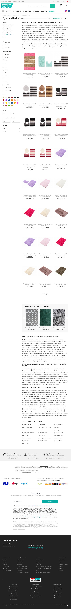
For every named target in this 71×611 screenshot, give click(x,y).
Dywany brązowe (58, 427)
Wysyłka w (6, 1)
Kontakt (62, 1)
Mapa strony (39, 566)
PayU (58, 482)
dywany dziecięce (7, 32)
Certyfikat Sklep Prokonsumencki (44, 568)
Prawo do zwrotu (18, 1)
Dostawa (19, 573)
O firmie (52, 1)
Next (67, 321)
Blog (58, 1)
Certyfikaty (38, 573)
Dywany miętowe (58, 438)
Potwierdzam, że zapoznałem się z (31, 508)
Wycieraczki (27, 11)
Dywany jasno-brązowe (28, 435)
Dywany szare (26, 443)
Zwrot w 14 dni (32, 456)
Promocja (61, 570)
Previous (24, 321)
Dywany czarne (58, 430)
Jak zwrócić (20, 564)
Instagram (66, 11)
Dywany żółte (41, 438)
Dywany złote (25, 446)
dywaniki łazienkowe (8, 34)
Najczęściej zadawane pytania (43, 570)
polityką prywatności (37, 520)
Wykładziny (17, 11)
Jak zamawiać (20, 562)
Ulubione (58, 7)
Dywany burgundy (27, 430)
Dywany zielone (58, 443)
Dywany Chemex (7, 6)
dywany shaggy (7, 28)
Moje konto (51, 7)
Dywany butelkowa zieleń (44, 430)
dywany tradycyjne (7, 26)
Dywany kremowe (58, 435)
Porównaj (63, 7)
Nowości (52, 11)
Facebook (69, 11)
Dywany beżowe (26, 427)
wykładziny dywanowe (26, 474)
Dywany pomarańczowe (44, 440)
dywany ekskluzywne (8, 30)
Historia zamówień (63, 566)
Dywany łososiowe (43, 435)
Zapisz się (52, 504)
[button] (58, 18)
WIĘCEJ (4, 37)
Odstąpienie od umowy (23, 575)
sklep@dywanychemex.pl (19, 531)
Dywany (8, 11)
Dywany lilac (25, 438)
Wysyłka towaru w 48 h (53, 456)
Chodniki (36, 11)
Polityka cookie (39, 562)
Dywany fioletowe (42, 432)
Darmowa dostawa (13, 456)
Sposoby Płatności (22, 570)
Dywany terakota (42, 443)
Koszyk (68, 7)
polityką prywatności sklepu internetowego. (40, 508)
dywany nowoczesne (8, 24)
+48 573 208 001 (38, 548)
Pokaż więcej (45, 297)
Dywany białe (41, 427)
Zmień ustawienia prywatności (43, 575)
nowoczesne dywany (44, 468)
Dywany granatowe (59, 432)
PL (69, 1)
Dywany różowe (58, 440)
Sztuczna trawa (7, 573)
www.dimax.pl (64, 607)
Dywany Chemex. (15, 607)
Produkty (61, 568)
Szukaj (44, 6)
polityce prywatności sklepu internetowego (34, 519)
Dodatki (44, 11)
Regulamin (19, 566)
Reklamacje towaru (22, 568)
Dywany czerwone (27, 432)
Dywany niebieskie (27, 440)
